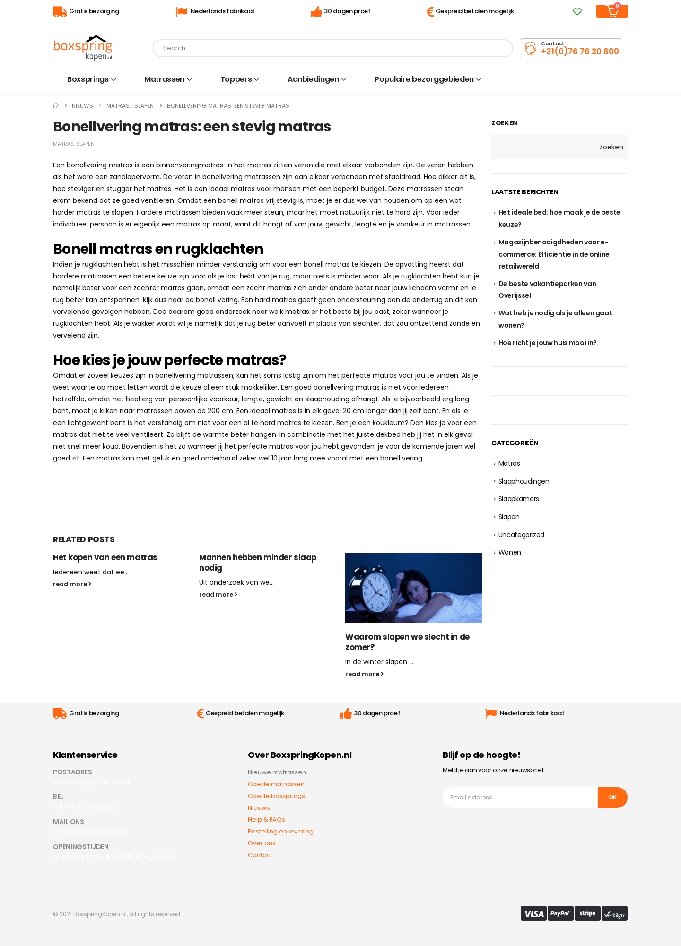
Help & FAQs (266, 819)
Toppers (236, 79)
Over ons (262, 843)
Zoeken (504, 123)
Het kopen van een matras (105, 557)
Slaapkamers (518, 498)
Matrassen (164, 79)
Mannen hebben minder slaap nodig (257, 562)
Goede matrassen (276, 784)
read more (72, 584)
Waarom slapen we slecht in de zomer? (407, 642)
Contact (260, 855)
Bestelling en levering (281, 831)
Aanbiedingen (313, 79)
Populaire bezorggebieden (424, 79)
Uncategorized (521, 534)
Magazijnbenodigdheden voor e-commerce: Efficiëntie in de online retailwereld (554, 254)
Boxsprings (88, 79)
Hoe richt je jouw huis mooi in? (547, 342)
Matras (63, 144)
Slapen (85, 144)
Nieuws (259, 807)
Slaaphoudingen (524, 481)
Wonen (509, 552)
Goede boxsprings (276, 795)
